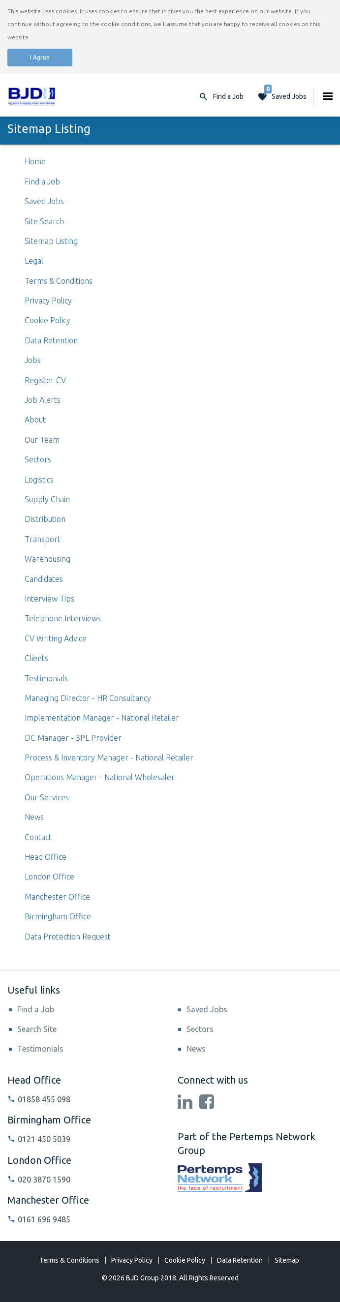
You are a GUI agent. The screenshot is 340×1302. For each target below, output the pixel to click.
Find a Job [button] (228, 96)
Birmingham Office (58, 916)
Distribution (45, 519)
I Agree (40, 57)
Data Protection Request (68, 936)
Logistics (39, 479)
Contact (38, 837)
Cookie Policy (47, 320)
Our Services (47, 797)
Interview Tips (49, 598)
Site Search (44, 221)
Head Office (45, 856)
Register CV (45, 380)
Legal (34, 260)
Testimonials (46, 678)
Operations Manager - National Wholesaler (100, 777)
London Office (49, 876)
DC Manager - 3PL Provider (73, 737)
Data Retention (51, 340)
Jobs (33, 360)
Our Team (42, 439)
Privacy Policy (48, 300)
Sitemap (287, 1260)
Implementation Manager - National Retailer (102, 717)
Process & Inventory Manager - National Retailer (109, 757)
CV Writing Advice (56, 638)
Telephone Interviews (63, 618)
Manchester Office (57, 896)
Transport (43, 539)
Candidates (44, 579)
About (35, 419)
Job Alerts (43, 399)
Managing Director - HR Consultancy (88, 698)
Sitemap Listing (51, 241)
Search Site (37, 1029)
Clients (36, 658)
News (34, 817)
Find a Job (42, 181)
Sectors (38, 459)
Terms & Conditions (59, 280)
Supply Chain (47, 499)
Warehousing (47, 558)
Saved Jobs (285, 94)
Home (35, 161)
